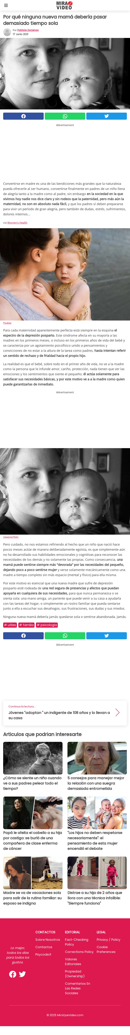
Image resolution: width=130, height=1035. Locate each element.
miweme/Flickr (10, 537)
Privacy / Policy (108, 939)
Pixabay (7, 322)
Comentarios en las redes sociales (77, 988)
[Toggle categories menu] (6, 5)
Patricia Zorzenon (28, 30)
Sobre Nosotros (47, 939)
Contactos (43, 947)
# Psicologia (47, 625)
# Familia (26, 625)
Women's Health (17, 222)
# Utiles (10, 625)
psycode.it (43, 954)
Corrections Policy (79, 952)
